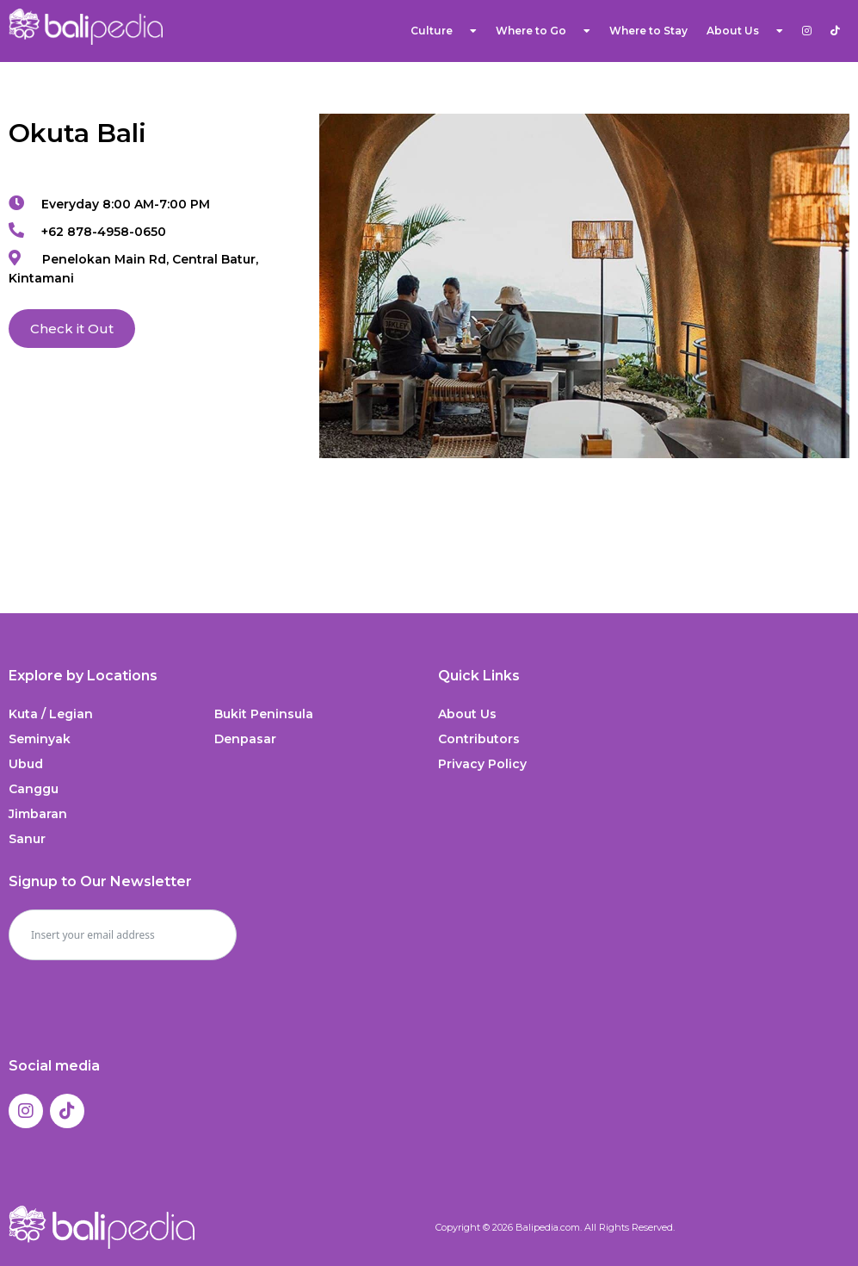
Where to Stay (648, 30)
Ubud (26, 764)
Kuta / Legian (51, 714)
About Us (745, 31)
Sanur (27, 839)
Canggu (34, 789)
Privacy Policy (482, 764)
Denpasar (245, 739)
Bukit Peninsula (263, 714)
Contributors (479, 739)
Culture (443, 31)
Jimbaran (38, 814)
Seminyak (40, 739)
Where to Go (543, 31)
